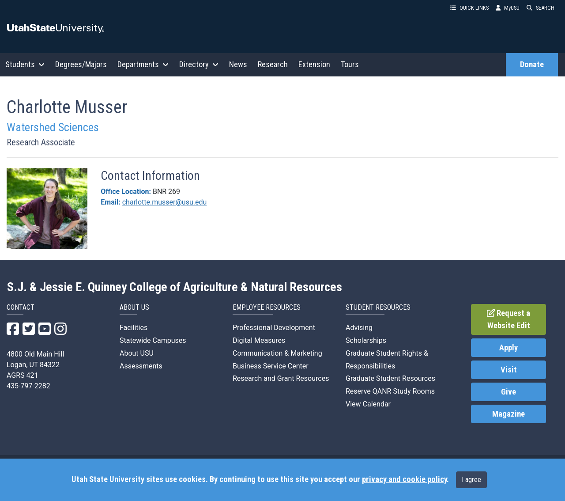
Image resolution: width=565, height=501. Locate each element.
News (238, 64)
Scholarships (366, 340)
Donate (532, 64)
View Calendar (368, 404)
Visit (509, 370)
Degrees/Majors (81, 64)
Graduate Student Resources (390, 378)
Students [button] (25, 64)
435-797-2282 (28, 386)
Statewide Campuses (153, 340)
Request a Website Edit (509, 319)
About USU (137, 353)
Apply (508, 348)
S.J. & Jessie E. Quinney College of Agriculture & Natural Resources (174, 287)
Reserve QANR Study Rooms (390, 391)
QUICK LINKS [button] (469, 7)
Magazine (508, 414)
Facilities (133, 327)
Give (508, 392)
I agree (471, 479)
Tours (350, 64)
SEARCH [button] (540, 7)
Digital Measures (259, 340)
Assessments (141, 366)
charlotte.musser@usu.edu (164, 202)
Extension (314, 64)
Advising (359, 327)
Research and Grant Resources (281, 378)
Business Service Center (271, 366)
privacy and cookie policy (404, 479)
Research (273, 64)
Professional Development (274, 327)
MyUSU (508, 7)
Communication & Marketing (277, 353)
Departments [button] (143, 64)
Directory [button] (198, 64)
